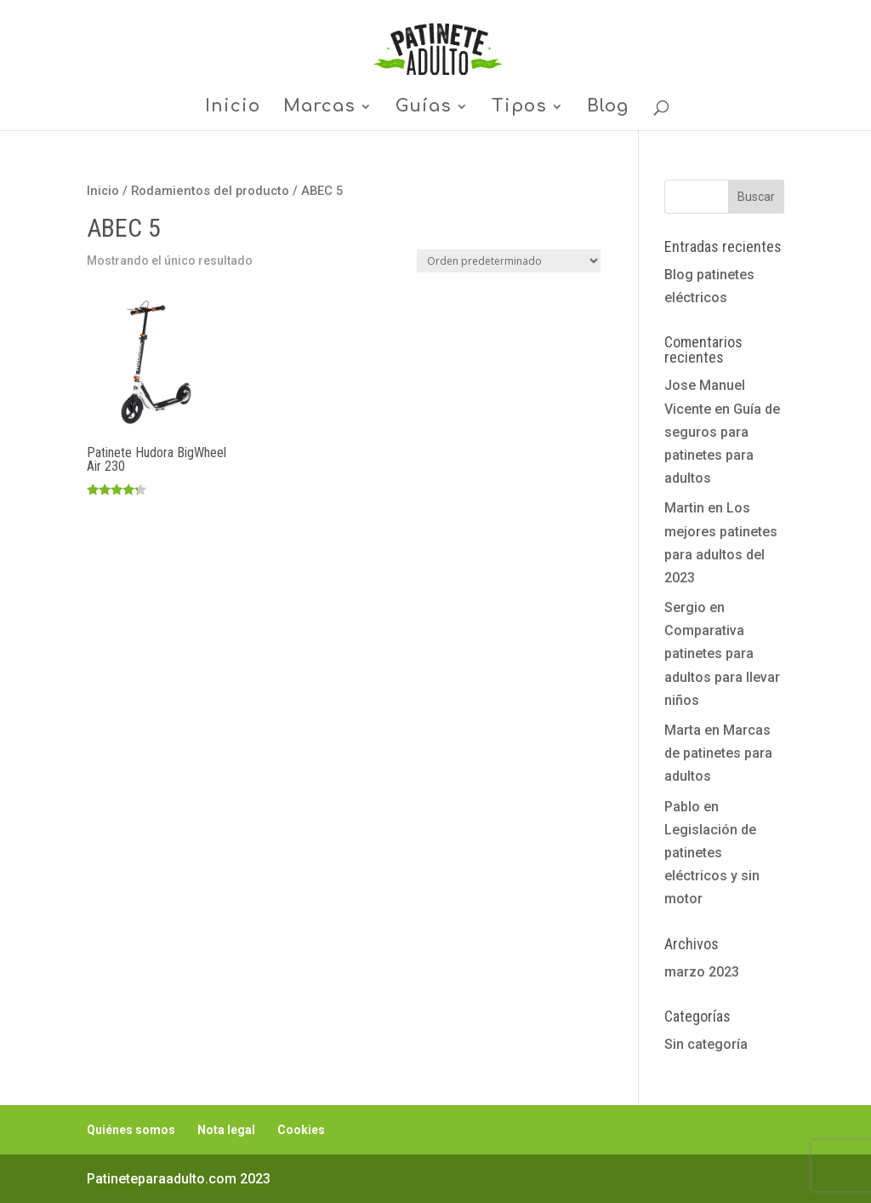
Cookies (301, 1130)
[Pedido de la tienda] (509, 260)
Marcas (319, 108)
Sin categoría (706, 1044)
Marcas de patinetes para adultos (718, 753)
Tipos (519, 108)
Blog (608, 108)
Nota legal (226, 1130)
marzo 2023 (701, 972)
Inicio (232, 108)
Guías (424, 108)
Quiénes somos (131, 1130)
